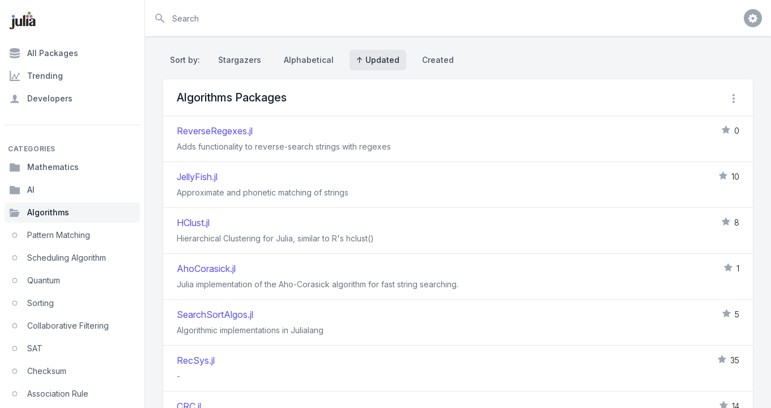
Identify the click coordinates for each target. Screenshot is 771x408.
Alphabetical (309, 60)
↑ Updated (377, 60)
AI (22, 190)
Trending (36, 76)
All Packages (43, 53)
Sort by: (187, 60)
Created (438, 60)
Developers (41, 98)
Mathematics (44, 167)
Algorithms (39, 212)
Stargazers (239, 60)
